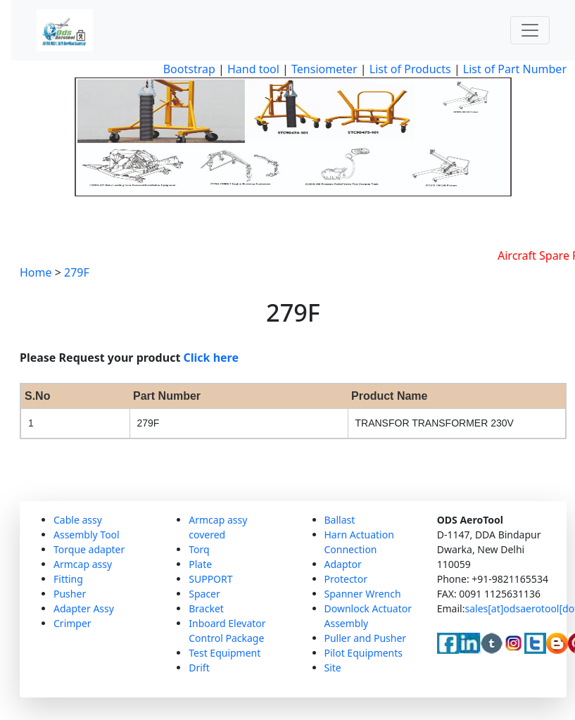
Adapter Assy (83, 608)
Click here (211, 357)
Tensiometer (323, 69)
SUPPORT (210, 579)
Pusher (69, 593)
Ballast (339, 519)
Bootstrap (189, 69)
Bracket (206, 608)
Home (36, 272)
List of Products (409, 69)
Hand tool (253, 69)
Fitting (68, 579)
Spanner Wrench (362, 593)
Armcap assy (82, 564)
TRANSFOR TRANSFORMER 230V (434, 423)
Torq (199, 549)
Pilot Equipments (363, 652)
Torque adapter (89, 549)
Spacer (204, 593)
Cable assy (77, 519)
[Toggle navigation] (530, 30)
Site (332, 667)
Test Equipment (224, 652)
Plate (200, 564)
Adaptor (343, 564)
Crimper (72, 623)
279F (76, 272)
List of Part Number (515, 69)
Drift (199, 667)
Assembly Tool (86, 534)
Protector (345, 579)
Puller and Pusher (365, 638)
